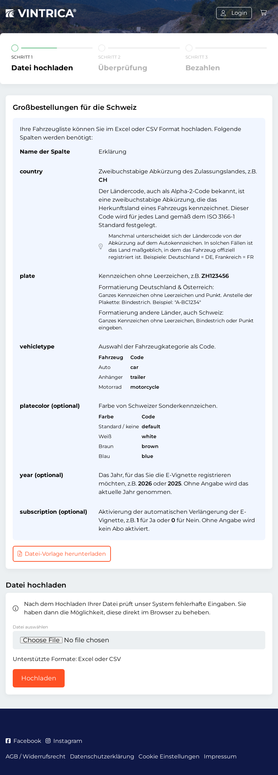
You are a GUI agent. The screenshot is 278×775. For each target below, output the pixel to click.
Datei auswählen (30, 627)
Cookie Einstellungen (169, 756)
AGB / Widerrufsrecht (36, 756)
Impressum (220, 756)
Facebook (23, 741)
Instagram (64, 741)
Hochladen (38, 678)
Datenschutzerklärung (102, 756)
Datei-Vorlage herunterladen (62, 553)
